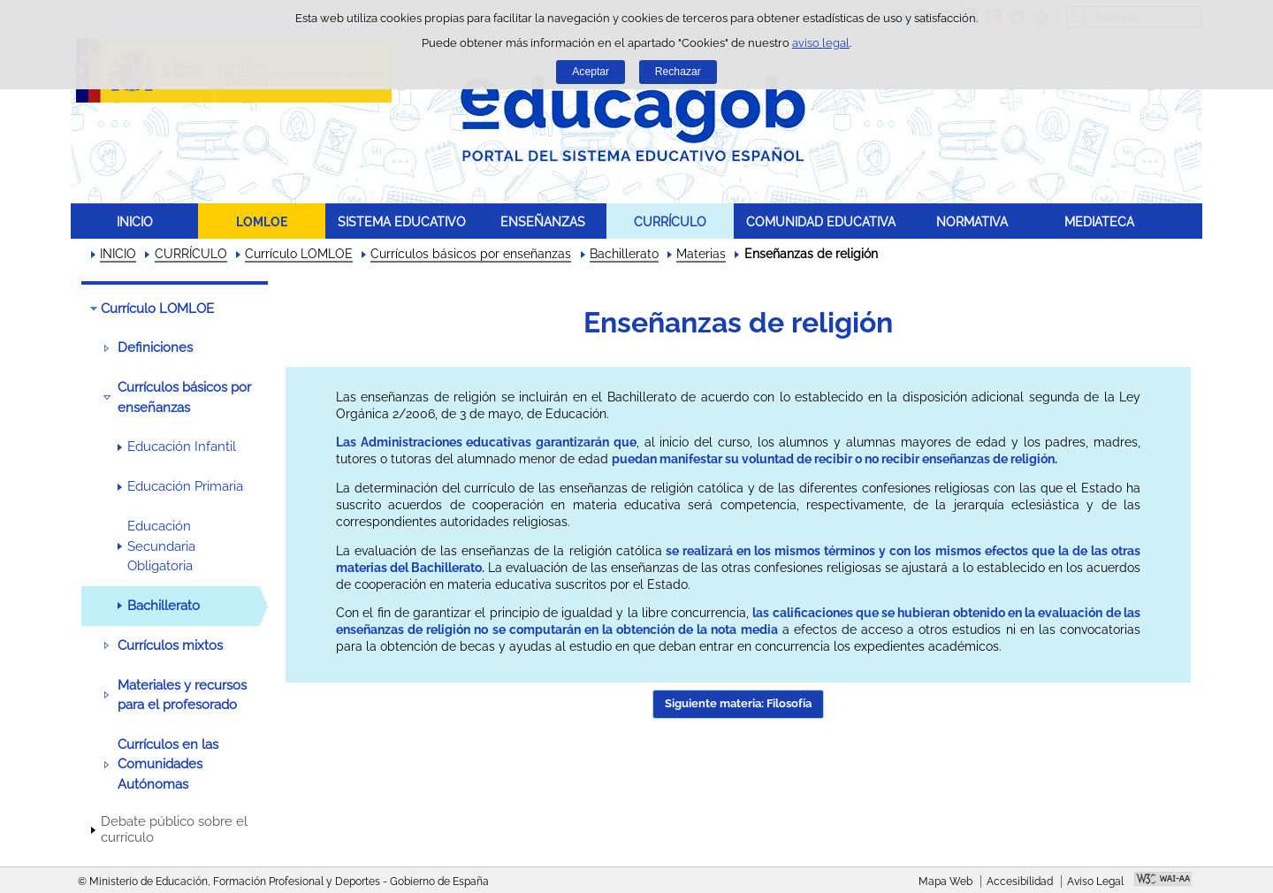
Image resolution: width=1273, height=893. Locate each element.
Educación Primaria (185, 486)
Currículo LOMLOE (299, 254)
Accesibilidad (1020, 881)
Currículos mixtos (170, 645)
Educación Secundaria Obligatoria (161, 546)
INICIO (135, 221)
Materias (701, 254)
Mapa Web (945, 881)
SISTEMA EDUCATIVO (402, 221)
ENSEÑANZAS (542, 221)
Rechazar (678, 71)
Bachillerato (624, 254)
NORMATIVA (972, 221)
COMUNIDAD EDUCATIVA (821, 221)
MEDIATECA (1099, 221)
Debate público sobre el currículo (174, 829)
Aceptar (590, 71)
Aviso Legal (1095, 881)
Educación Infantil (181, 446)
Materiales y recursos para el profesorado (182, 695)
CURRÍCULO (670, 221)
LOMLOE (261, 221)
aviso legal (821, 43)
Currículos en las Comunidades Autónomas (168, 764)
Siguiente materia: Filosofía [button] (738, 703)
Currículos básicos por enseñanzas (470, 254)
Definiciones (155, 347)
